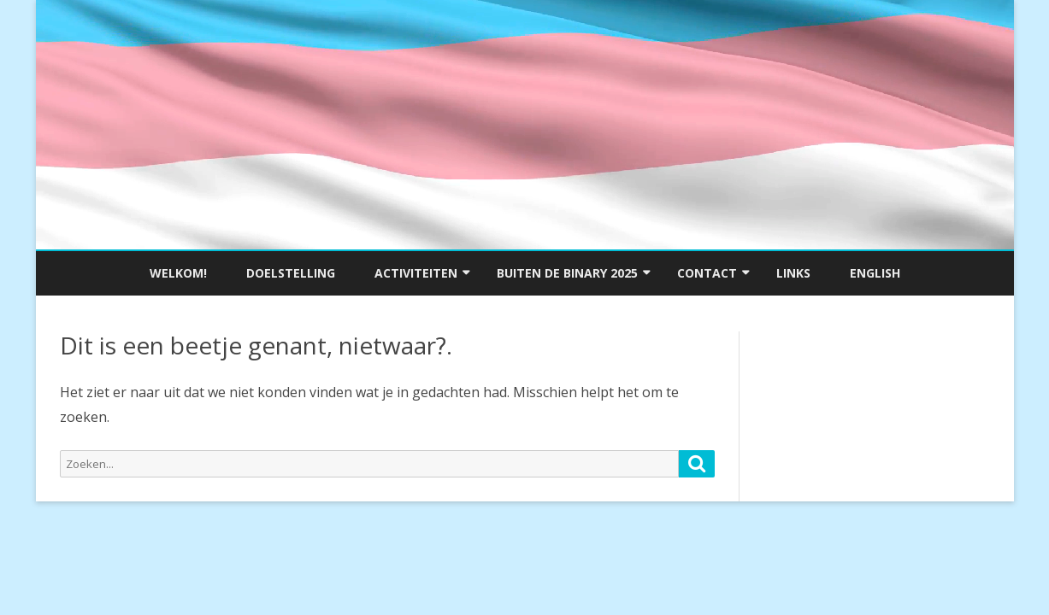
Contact (707, 273)
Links (793, 273)
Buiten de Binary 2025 (567, 273)
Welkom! (178, 273)
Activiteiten (415, 273)
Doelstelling (290, 273)
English (875, 273)
